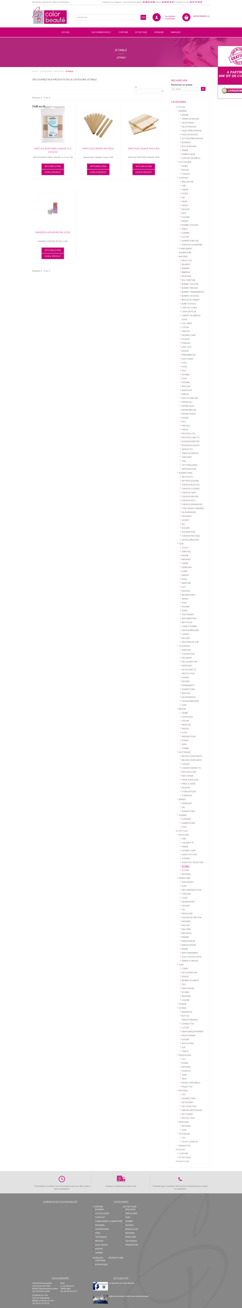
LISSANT (185, 520)
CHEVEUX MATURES (191, 536)
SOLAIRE (186, 528)
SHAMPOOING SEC (190, 241)
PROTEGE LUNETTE (191, 437)
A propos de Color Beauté (60, 1201)
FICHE (184, 366)
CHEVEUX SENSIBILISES (192, 504)
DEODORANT (188, 123)
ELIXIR (184, 571)
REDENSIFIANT (188, 595)
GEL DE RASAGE (189, 126)
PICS (184, 422)
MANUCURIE (184, 878)
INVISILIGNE (187, 913)
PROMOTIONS (182, 1161)
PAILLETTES (187, 1086)
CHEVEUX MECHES (190, 496)
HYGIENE (186, 382)
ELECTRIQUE (184, 752)
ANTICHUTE (187, 477)
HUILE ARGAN (188, 988)
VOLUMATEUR (188, 532)
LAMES (185, 166)
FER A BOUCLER (189, 772)
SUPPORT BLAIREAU (191, 158)
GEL (183, 197)
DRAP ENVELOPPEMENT (193, 1031)
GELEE (184, 201)
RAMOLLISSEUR (189, 945)
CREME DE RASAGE (190, 119)
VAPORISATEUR (189, 469)
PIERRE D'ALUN (188, 154)
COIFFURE (180, 107)
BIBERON (186, 272)
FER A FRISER (187, 776)
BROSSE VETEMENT (191, 300)
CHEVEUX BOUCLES (191, 484)
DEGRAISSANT (188, 901)
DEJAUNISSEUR (189, 512)
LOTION (185, 237)
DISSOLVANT (188, 882)
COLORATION (188, 654)
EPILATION (184, 835)
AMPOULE (186, 551)
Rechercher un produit (181, 85)
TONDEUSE (187, 795)
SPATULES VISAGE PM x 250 (143, 148)
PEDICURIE (184, 1122)
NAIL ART (186, 925)
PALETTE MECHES (190, 398)
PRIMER (185, 937)
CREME (185, 150)
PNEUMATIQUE (189, 736)
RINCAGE (186, 693)
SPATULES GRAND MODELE (98, 148)
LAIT (184, 587)
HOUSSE (185, 1039)
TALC (184, 461)
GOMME (186, 233)
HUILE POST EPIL (189, 854)
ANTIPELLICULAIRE (190, 481)
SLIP (183, 1047)
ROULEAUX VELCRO (191, 445)
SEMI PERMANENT (190, 953)
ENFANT (185, 575)
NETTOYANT (187, 1114)
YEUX (184, 1079)
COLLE (185, 898)
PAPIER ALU (187, 402)
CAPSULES (186, 894)
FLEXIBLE (186, 374)
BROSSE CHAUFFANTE (192, 756)
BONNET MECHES (190, 288)
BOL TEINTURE (188, 280)
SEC (183, 524)
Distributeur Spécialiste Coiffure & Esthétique (50, 2)
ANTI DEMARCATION (191, 890)
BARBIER (183, 111)
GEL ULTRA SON (189, 1106)
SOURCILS (186, 1071)
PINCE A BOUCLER (190, 780)
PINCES (185, 429)
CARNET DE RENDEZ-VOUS (191, 317)
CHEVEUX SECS (188, 500)
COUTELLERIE (185, 162)
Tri (135, 87)
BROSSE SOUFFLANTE (192, 760)
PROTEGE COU (188, 433)
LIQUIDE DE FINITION (192, 917)
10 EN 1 (185, 547)
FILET (184, 370)
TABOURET (187, 457)
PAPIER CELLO (188, 406)
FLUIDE (185, 193)
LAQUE (185, 205)
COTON (185, 327)
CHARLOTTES (188, 1023)
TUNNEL (185, 748)
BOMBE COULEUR (190, 225)
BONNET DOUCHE (190, 284)
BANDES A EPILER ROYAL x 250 (52, 232)
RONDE (185, 740)
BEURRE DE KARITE (190, 980)
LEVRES (185, 1063)
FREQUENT (187, 516)
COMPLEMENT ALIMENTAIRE (185, 250)
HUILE (184, 579)
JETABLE (185, 866)
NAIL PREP (186, 929)
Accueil (35, 71)
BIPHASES (186, 559)
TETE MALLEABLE (190, 465)
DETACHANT (188, 1102)
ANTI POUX (187, 622)
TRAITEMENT (188, 614)
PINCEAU (186, 425)
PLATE (184, 732)
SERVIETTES (187, 449)
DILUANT (186, 905)
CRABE (185, 713)
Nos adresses (60, 1278)
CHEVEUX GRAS (189, 492)
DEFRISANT (187, 665)
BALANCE (186, 264)
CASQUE (186, 764)
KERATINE (186, 583)
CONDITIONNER (189, 626)
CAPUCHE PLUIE (189, 311)
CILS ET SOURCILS (190, 1141)
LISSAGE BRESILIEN (190, 540)
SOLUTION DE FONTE (192, 957)
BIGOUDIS (186, 276)
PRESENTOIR (184, 1145)
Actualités (121, 1278)
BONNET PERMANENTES (193, 292)
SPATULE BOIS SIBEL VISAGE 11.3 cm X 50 (52, 150)
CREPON (186, 331)
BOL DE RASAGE (189, 146)
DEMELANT (187, 567)
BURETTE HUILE (189, 303)
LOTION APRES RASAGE (192, 138)
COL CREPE (187, 323)
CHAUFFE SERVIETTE (191, 768)
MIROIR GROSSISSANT (192, 1110)
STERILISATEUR (189, 791)
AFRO (184, 744)
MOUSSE (186, 209)
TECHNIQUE (184, 646)
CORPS (185, 968)
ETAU (184, 363)
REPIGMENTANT (189, 618)
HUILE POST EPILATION (192, 862)
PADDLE (185, 728)
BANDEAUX (187, 1012)
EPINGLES (186, 343)
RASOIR (185, 170)
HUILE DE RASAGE (190, 134)
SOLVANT (186, 858)
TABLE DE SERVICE (190, 453)
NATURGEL (187, 933)
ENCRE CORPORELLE (191, 1082)
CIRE (184, 185)
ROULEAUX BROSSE (191, 441)
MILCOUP (186, 386)
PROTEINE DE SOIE (190, 642)
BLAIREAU (186, 142)
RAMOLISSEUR (188, 941)
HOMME (183, 815)
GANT (184, 378)
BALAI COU (187, 260)
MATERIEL (183, 256)
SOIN (181, 543)
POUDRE (186, 217)
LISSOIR (185, 721)
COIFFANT (183, 178)
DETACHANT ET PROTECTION (189, 671)
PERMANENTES (189, 355)
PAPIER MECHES (189, 410)
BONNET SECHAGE (190, 296)
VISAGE (185, 976)
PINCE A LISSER (188, 783)
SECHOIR (186, 787)
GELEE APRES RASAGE (192, 130)
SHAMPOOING (185, 473)
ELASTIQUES (187, 359)
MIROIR (185, 394)
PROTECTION (188, 1118)
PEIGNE (185, 418)
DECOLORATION (189, 662)
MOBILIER (180, 1149)
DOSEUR (186, 339)
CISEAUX (186, 174)
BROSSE (182, 709)
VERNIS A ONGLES (190, 961)
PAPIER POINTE (189, 414)
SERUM (185, 221)
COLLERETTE (188, 842)
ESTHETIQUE (182, 831)
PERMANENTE (188, 685)
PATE (184, 213)
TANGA (185, 1051)
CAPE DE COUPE (189, 307)
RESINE (185, 949)
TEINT (184, 1075)
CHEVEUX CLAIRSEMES (192, 244)
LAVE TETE (187, 347)
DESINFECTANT (189, 335)
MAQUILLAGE (185, 1055)
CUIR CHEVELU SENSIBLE (193, 508)
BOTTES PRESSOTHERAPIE (190, 1018)
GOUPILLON (187, 717)
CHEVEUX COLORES (191, 488)
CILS (184, 984)
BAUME (185, 115)
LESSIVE (185, 351)
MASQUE (186, 591)
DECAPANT (187, 658)
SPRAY (185, 229)
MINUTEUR (187, 390)
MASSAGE (186, 724)
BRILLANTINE (188, 182)
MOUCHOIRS (188, 1043)
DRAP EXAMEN (188, 1035)
